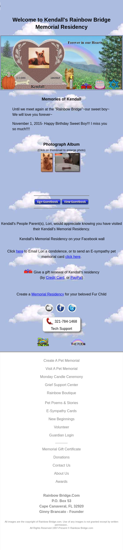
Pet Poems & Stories (61, 403)
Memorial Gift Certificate (61, 449)
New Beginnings (62, 419)
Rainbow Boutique (61, 393)
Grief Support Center (61, 385)
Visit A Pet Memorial (62, 369)
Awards (61, 481)
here (19, 251)
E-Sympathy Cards (61, 411)
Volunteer (61, 427)
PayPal (76, 277)
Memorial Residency (47, 294)
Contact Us (61, 465)
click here (73, 257)
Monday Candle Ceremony (61, 377)
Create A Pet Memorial (61, 360)
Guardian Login (61, 435)
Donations (61, 457)
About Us (61, 473)
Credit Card (55, 277)
